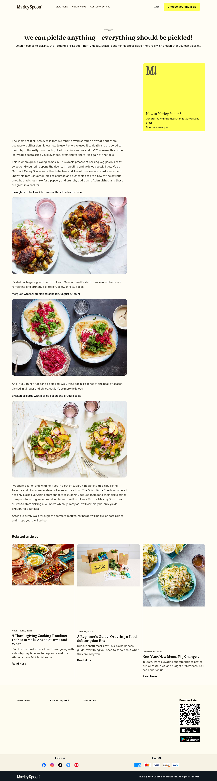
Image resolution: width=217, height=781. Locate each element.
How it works (79, 6)
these (119, 180)
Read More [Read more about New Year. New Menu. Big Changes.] (150, 676)
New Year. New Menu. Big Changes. (171, 656)
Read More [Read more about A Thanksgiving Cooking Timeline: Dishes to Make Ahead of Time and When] (19, 663)
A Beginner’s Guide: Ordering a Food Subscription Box (107, 638)
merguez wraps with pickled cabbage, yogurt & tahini (46, 294)
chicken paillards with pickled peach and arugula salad (46, 395)
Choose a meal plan (157, 127)
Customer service (100, 6)
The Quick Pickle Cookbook (99, 490)
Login (157, 6)
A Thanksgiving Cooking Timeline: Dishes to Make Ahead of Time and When (39, 639)
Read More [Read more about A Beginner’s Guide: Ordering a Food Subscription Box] (84, 660)
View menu (62, 6)
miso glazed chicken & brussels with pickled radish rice (47, 192)
